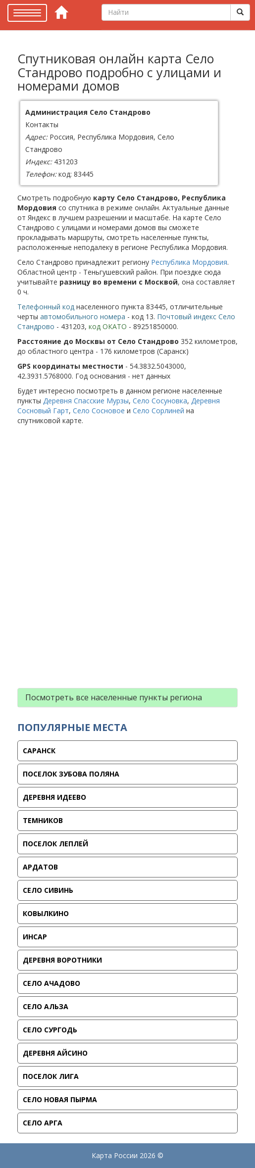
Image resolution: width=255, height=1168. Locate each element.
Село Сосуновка (160, 400)
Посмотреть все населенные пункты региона (113, 697)
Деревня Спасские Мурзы (86, 400)
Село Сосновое (99, 410)
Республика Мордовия (189, 262)
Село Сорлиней (158, 410)
